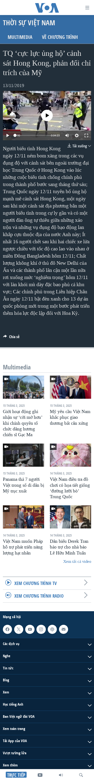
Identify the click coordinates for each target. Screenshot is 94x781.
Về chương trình (60, 37)
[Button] (11, 338)
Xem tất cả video (77, 561)
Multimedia (20, 37)
